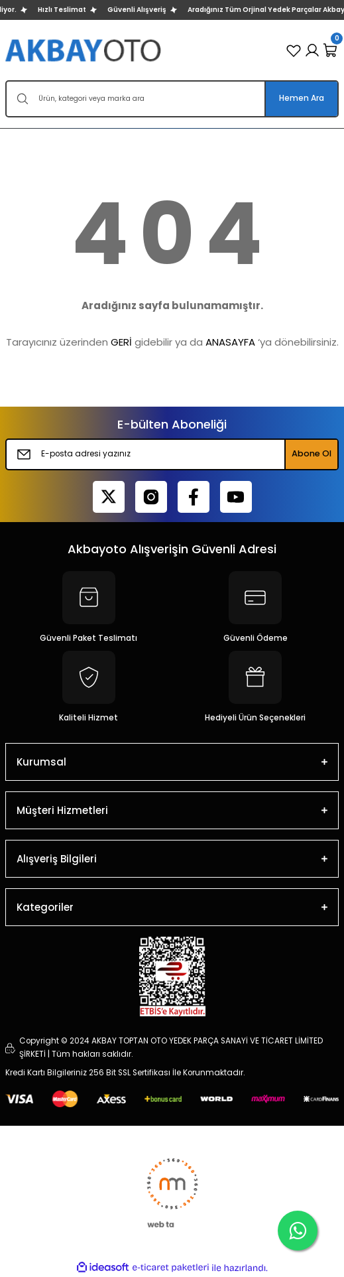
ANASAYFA (230, 342)
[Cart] (331, 50)
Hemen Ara (301, 98)
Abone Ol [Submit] (311, 453)
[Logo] (84, 50)
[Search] (172, 98)
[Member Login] (312, 50)
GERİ (121, 342)
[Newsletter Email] (172, 454)
